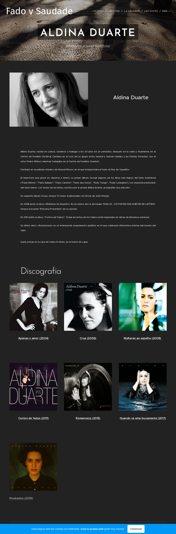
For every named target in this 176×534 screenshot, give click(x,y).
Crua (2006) (88, 338)
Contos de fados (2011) (33, 418)
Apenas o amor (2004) (33, 338)
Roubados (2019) (21, 498)
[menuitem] (107, 11)
